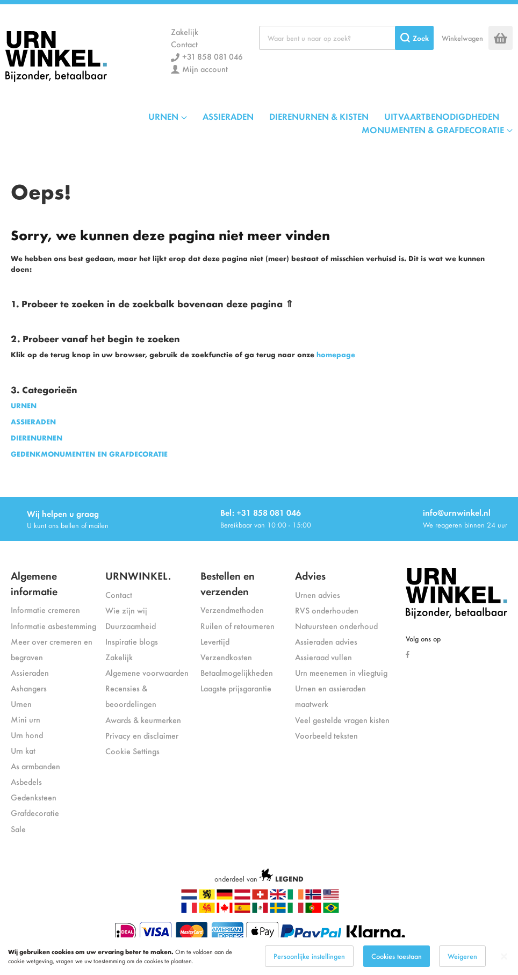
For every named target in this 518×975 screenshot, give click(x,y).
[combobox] (346, 38)
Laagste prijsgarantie (235, 688)
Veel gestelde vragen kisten (342, 719)
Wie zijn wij (126, 610)
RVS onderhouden (326, 610)
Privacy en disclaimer (141, 735)
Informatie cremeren (45, 609)
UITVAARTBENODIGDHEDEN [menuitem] (441, 116)
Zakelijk (184, 31)
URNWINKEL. (138, 575)
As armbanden (35, 765)
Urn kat (23, 750)
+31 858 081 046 (212, 56)
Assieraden (30, 672)
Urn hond (27, 734)
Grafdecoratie (35, 812)
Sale (18, 828)
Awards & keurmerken (143, 719)
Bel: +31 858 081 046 (260, 512)
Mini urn (25, 719)
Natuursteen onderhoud (336, 625)
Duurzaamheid (130, 625)
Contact (184, 43)
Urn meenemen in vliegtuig (341, 672)
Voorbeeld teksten (326, 735)
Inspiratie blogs (131, 641)
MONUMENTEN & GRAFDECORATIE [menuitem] (433, 129)
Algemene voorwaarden (147, 672)
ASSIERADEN (33, 421)
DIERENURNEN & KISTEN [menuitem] (319, 116)
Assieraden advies (326, 641)
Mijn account (205, 68)
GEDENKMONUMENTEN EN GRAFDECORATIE (89, 454)
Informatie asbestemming (53, 625)
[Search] (414, 38)
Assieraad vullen (323, 656)
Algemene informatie (34, 583)
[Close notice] (504, 956)
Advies (310, 575)
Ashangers (29, 688)
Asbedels (26, 781)
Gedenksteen (33, 797)
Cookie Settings (132, 750)
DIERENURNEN (36, 437)
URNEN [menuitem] (163, 116)
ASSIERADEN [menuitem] (228, 116)
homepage (335, 354)
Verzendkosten (226, 656)
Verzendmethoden (232, 609)
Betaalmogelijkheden (236, 672)
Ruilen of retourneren (237, 625)
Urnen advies (317, 594)
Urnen (21, 703)
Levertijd (214, 641)
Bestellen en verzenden (227, 583)
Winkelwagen (462, 38)
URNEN (24, 405)
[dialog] (259, 956)
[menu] (259, 123)
